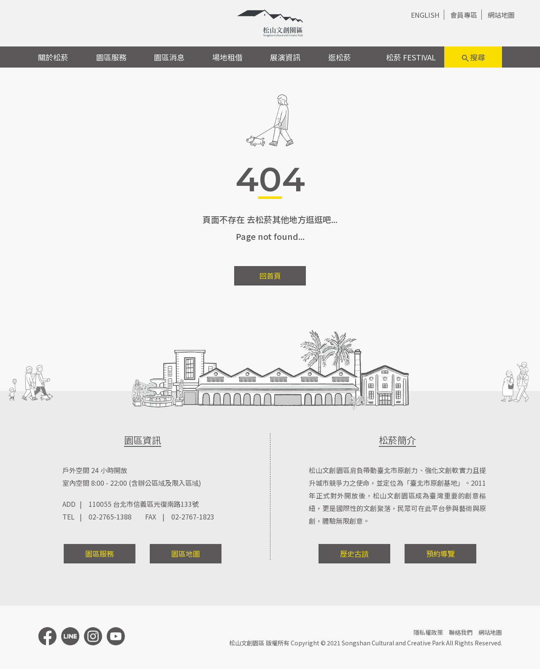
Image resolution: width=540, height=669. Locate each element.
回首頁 (270, 275)
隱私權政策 (428, 632)
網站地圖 (501, 15)
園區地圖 (185, 553)
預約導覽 (440, 553)
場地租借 (227, 57)
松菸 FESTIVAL (411, 57)
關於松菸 (53, 57)
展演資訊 (285, 57)
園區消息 (169, 57)
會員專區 (463, 15)
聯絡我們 (460, 632)
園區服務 (111, 57)
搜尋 (473, 57)
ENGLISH (425, 15)
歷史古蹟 (354, 553)
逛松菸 (339, 57)
